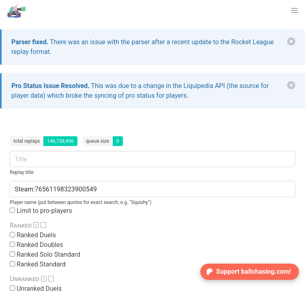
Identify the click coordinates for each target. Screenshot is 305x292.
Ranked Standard (38, 264)
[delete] (291, 41)
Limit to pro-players (41, 211)
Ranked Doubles (36, 245)
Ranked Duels (33, 235)
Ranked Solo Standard (45, 254)
